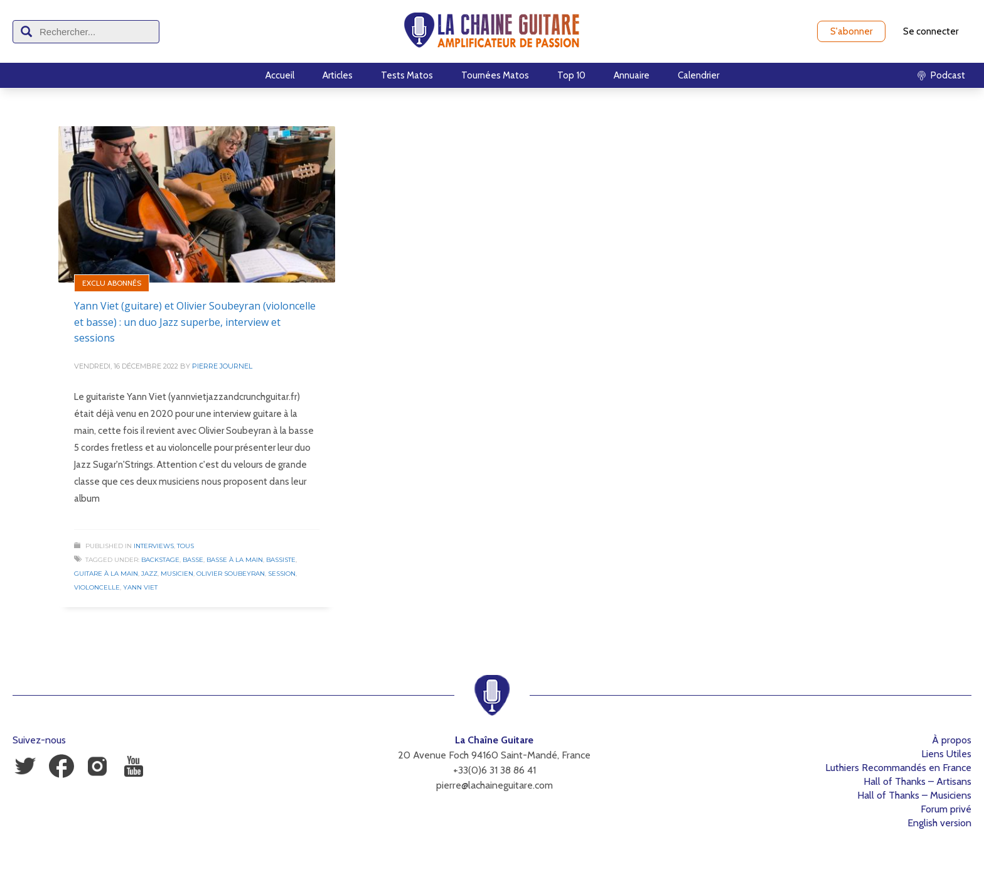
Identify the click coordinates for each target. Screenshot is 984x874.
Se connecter (930, 31)
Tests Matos (407, 75)
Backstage (160, 560)
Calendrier (698, 75)
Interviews (154, 546)
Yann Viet (140, 587)
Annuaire (632, 75)
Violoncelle (97, 587)
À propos (951, 740)
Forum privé (946, 809)
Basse (193, 560)
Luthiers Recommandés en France (898, 768)
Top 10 (571, 75)
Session (282, 573)
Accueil (279, 75)
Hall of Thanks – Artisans (917, 781)
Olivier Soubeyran (230, 573)
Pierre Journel (222, 366)
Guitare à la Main (106, 573)
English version (939, 823)
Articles (338, 75)
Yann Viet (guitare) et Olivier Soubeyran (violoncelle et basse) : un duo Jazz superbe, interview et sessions (195, 322)
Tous (185, 546)
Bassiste (281, 560)
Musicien (177, 573)
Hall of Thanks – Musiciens (914, 795)
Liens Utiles (946, 754)
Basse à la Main (234, 560)
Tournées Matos (495, 75)
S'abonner (851, 31)
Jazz (149, 573)
